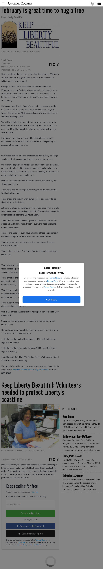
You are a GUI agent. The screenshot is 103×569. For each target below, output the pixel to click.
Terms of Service (55, 277)
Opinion (95, 3)
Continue (51, 299)
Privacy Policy (52, 280)
